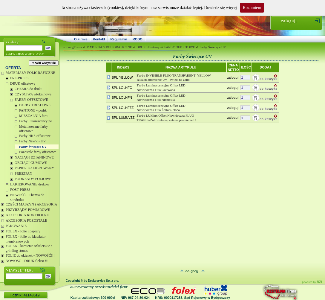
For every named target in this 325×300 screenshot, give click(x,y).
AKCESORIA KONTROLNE (27, 215)
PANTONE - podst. (33, 110)
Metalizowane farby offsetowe (33, 128)
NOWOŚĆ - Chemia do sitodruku (27, 197)
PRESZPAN (23, 173)
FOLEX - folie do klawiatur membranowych (26, 238)
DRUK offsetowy (23, 83)
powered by (312, 282)
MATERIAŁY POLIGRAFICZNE (30, 73)
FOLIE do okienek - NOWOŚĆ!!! (30, 255)
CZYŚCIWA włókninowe (33, 94)
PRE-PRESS (19, 78)
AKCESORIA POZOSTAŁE (26, 220)
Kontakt (99, 39)
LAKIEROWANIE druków (29, 184)
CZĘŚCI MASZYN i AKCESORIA (31, 204)
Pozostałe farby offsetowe (37, 152)
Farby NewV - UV (32, 141)
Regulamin (119, 39)
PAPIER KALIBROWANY (34, 168)
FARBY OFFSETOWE (31, 100)
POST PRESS (20, 190)
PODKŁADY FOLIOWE (33, 179)
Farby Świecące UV (33, 146)
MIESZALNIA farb (33, 116)
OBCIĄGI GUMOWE (31, 163)
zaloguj (232, 77)
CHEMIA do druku (28, 89)
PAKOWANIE (16, 226)
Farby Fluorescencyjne (35, 121)
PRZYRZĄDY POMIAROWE (28, 210)
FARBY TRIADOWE (34, 105)
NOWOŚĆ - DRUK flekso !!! (27, 261)
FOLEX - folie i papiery (23, 231)
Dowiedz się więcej (220, 7)
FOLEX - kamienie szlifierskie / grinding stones (29, 248)
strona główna (72, 47)
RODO (137, 39)
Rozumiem (252, 7)
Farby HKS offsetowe (34, 136)
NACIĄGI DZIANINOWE (34, 157)
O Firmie (81, 39)
